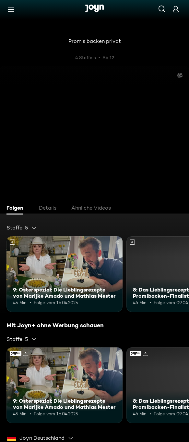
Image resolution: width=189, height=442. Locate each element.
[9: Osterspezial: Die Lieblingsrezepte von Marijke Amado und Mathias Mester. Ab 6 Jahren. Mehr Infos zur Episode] (64, 274)
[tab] (16, 208)
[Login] (175, 9)
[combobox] (21, 228)
